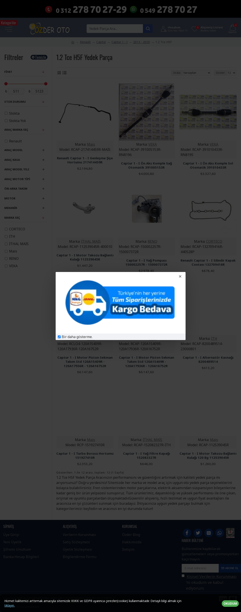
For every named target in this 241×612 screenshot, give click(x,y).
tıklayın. (9, 605)
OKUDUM (230, 603)
